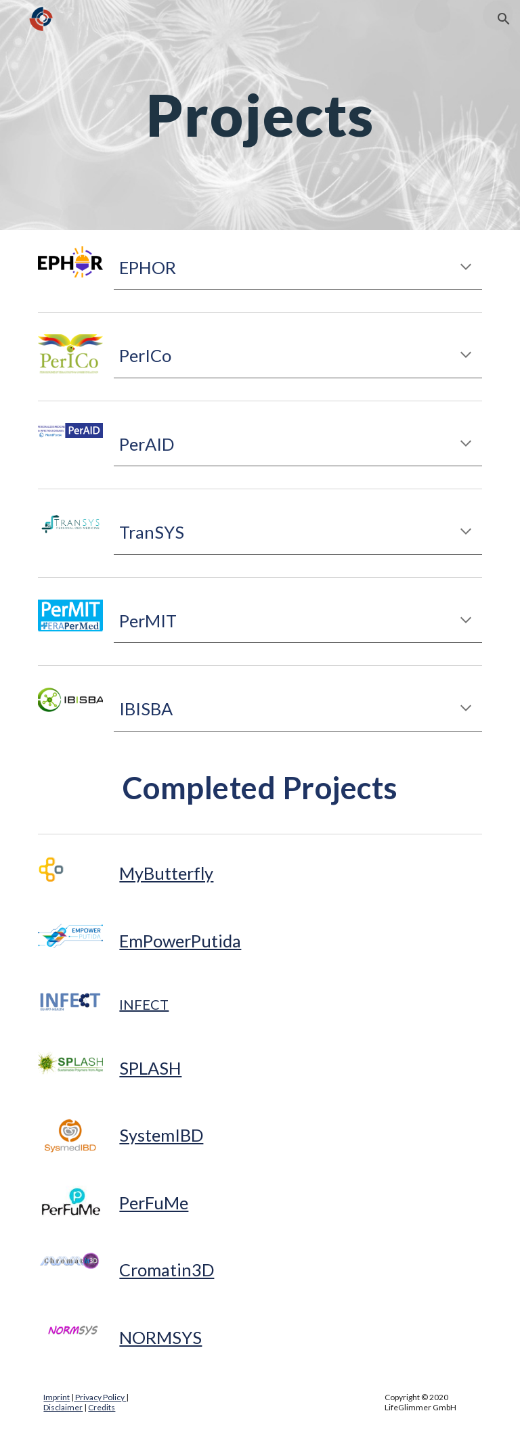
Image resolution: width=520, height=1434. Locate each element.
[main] (259, 115)
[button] (504, 19)
